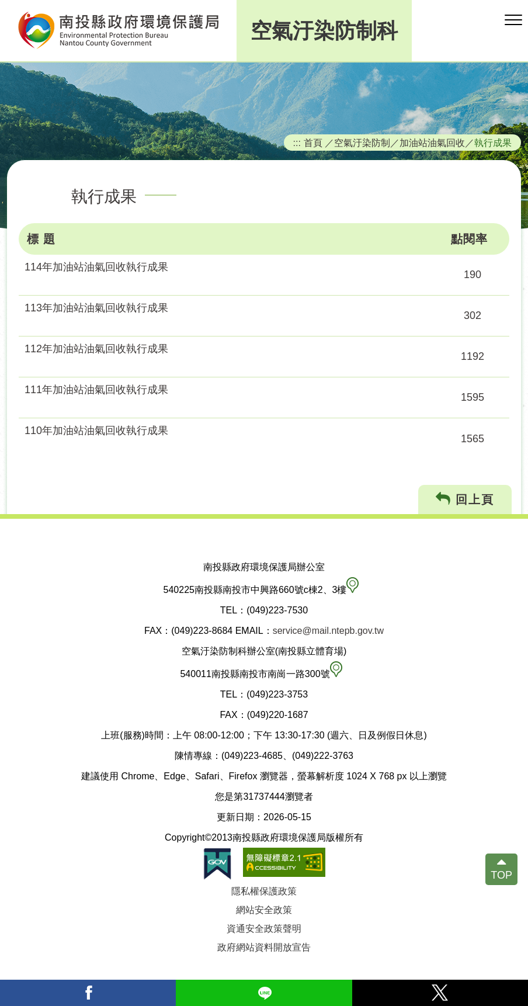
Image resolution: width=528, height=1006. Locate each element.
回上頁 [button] (465, 499)
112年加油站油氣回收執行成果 (96, 349)
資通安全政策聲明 (264, 929)
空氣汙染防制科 (324, 31)
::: (297, 142)
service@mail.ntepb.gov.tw (328, 631)
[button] (513, 20)
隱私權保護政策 (264, 891)
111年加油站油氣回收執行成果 (96, 390)
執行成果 (493, 142)
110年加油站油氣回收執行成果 (96, 430)
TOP (501, 875)
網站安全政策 (264, 910)
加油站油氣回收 (432, 142)
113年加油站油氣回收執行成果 (96, 308)
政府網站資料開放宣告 (264, 947)
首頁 (313, 142)
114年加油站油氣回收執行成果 (96, 267)
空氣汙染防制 (362, 142)
